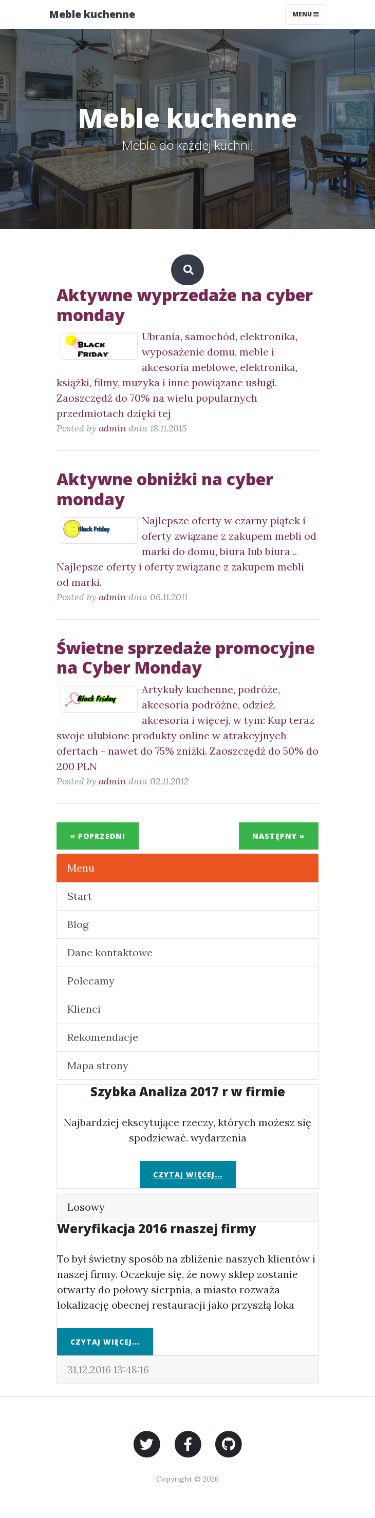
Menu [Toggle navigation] (305, 14)
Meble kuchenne (92, 14)
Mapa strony (97, 1065)
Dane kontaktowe (110, 952)
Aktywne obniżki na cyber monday (165, 488)
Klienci (84, 1008)
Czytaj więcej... (187, 1174)
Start (79, 896)
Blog (77, 924)
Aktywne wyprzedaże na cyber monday (185, 304)
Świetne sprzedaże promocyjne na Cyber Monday (186, 657)
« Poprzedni (97, 836)
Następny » (278, 836)
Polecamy (91, 980)
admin (112, 428)
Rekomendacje (102, 1037)
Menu (81, 867)
